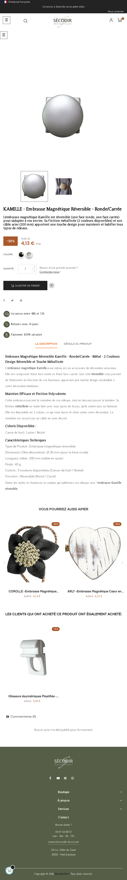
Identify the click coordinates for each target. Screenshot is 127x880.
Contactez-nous (49, 272)
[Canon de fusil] (21, 255)
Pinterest (21, 300)
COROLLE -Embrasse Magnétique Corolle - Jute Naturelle (33, 592)
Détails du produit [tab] (78, 344)
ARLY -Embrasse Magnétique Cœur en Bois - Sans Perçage (94, 592)
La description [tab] (46, 344)
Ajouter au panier (25, 285)
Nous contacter (116, 11)
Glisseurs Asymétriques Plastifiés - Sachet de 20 (32, 696)
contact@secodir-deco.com (63, 841)
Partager (4, 300)
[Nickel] (29, 255)
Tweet (12, 300)
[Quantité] (25, 269)
